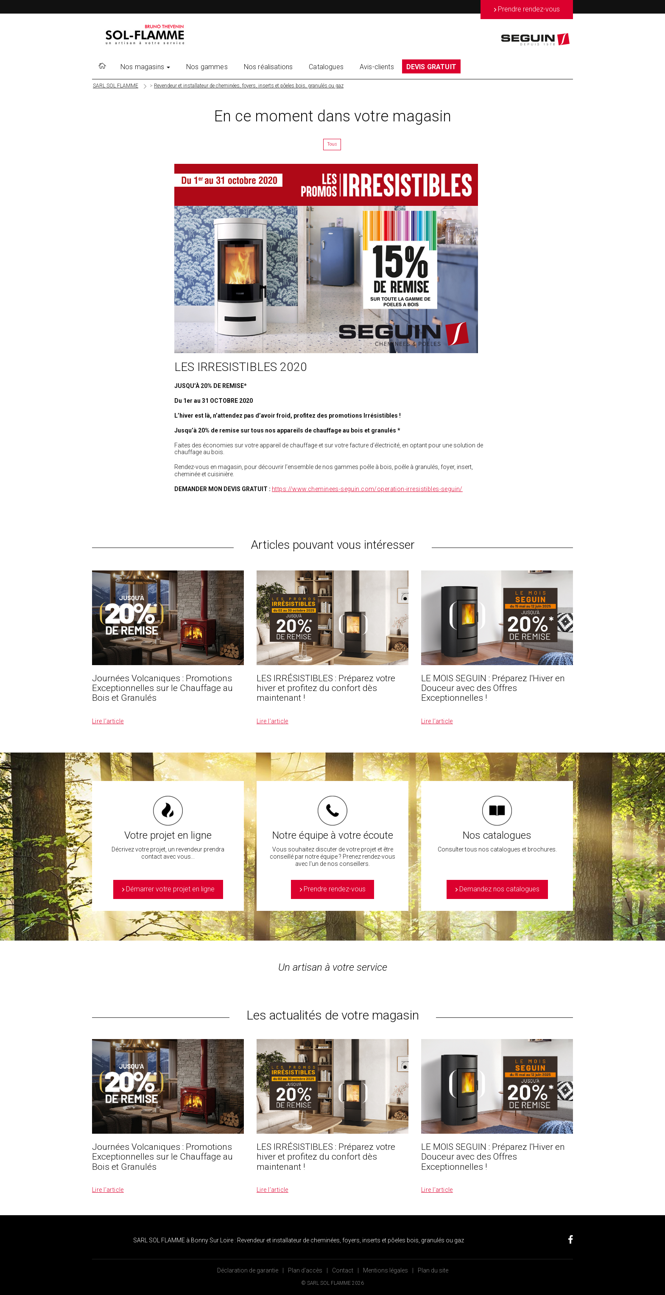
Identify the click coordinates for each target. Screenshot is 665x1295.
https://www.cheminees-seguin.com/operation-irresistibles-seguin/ (367, 489)
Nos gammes (207, 67)
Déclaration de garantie (247, 1270)
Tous (332, 144)
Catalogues (326, 67)
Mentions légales (385, 1270)
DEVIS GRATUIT (431, 67)
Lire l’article (108, 721)
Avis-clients (377, 67)
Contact (342, 1270)
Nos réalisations (268, 67)
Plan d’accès (305, 1270)
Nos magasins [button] (145, 67)
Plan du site (433, 1270)
